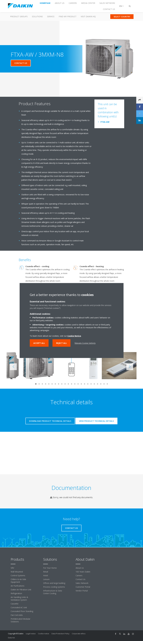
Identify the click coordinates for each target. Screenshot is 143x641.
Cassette (14, 603)
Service (50, 16)
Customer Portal (83, 587)
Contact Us (80, 579)
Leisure (46, 579)
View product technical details (96, 421)
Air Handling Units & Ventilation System (19, 598)
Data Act (11, 637)
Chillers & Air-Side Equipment (18, 580)
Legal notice (31, 633)
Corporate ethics (79, 633)
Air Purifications (17, 585)
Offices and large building (54, 583)
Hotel (45, 575)
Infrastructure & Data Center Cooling (52, 592)
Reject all (61, 343)
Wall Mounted (17, 571)
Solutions (37, 16)
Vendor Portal (82, 590)
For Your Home (50, 568)
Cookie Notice (74, 336)
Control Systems (18, 575)
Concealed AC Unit (19, 607)
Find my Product (67, 16)
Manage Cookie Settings (85, 343)
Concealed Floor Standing (22, 611)
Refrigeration (16, 593)
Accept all (39, 343)
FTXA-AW (105, 122)
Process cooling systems (54, 587)
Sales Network (82, 583)
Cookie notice (43, 633)
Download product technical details (50, 421)
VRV (12, 568)
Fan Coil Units (17, 615)
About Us (80, 568)
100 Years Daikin (83, 571)
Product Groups (19, 16)
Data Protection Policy (60, 633)
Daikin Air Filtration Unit (21, 589)
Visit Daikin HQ (88, 16)
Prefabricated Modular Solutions (20, 620)
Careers (79, 575)
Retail (45, 571)
